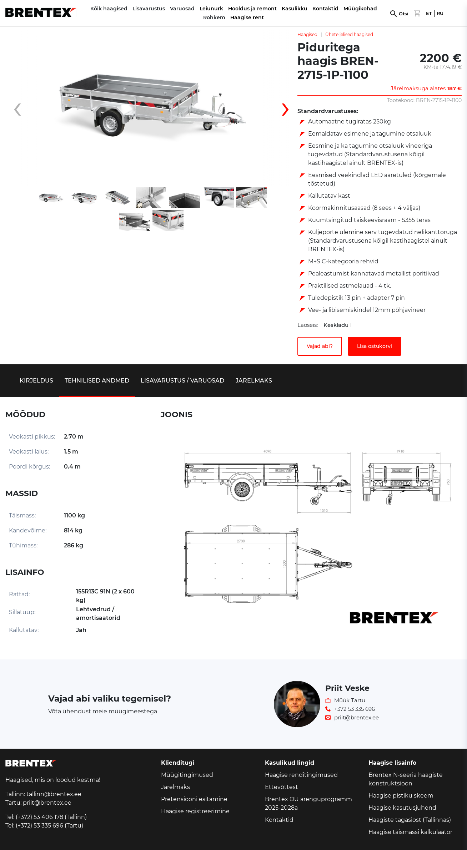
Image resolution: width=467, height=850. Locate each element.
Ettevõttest (281, 787)
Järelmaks (175, 787)
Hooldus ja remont (252, 8)
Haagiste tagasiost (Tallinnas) (409, 819)
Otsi (403, 13)
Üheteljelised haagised (349, 34)
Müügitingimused (187, 774)
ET (429, 13)
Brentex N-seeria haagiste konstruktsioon (405, 779)
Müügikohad (360, 8)
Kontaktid (325, 8)
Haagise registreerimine (195, 811)
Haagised (307, 34)
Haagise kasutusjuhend (402, 807)
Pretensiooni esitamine (194, 799)
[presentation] (23, 108)
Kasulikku (294, 8)
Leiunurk (211, 8)
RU (440, 13)
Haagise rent (247, 17)
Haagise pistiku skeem (400, 795)
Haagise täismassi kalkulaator (410, 832)
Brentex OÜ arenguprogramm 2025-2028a (308, 803)
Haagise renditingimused (301, 774)
